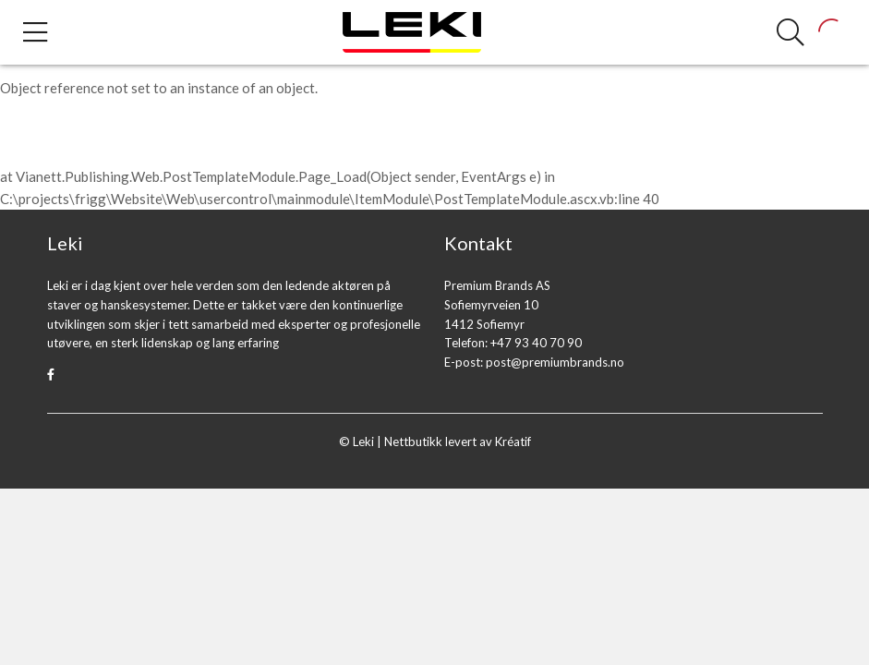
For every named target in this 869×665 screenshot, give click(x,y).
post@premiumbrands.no (555, 362)
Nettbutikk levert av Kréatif (457, 441)
